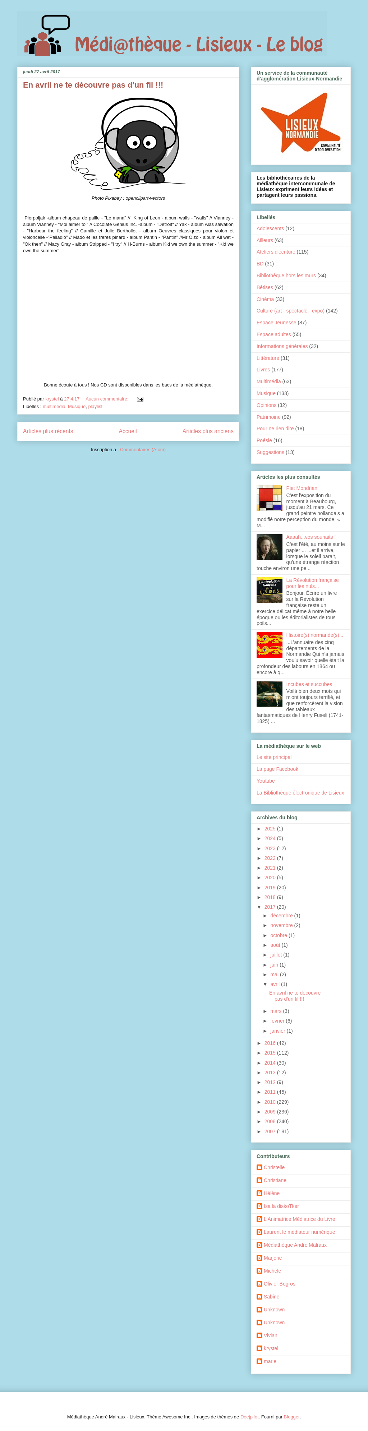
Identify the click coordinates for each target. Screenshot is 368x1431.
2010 (270, 1102)
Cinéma (265, 299)
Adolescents (270, 228)
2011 (270, 1092)
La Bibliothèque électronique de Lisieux (300, 793)
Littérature (268, 358)
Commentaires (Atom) (143, 449)
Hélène (272, 1193)
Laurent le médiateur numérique (299, 1232)
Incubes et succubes (309, 684)
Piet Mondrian (301, 488)
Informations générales (282, 346)
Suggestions (270, 452)
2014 (270, 1063)
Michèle (272, 1271)
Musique (77, 406)
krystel (271, 1348)
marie (270, 1361)
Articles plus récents (48, 431)
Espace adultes (274, 334)
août (275, 945)
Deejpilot (249, 1417)
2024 (270, 838)
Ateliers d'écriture (276, 252)
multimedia (54, 406)
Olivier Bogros (279, 1284)
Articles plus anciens (208, 431)
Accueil (128, 431)
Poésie (264, 440)
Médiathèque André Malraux (295, 1245)
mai (275, 974)
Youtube (266, 781)
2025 (270, 829)
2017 (270, 907)
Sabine (272, 1297)
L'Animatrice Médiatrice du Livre (299, 1219)
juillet (276, 955)
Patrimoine (269, 417)
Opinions (266, 405)
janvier (278, 1031)
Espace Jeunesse (276, 322)
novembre (282, 925)
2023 (270, 848)
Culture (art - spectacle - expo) (291, 311)
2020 (270, 877)
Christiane (275, 1180)
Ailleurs (265, 240)
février (278, 1021)
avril (275, 984)
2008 (270, 1121)
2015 (270, 1053)
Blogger (292, 1417)
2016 (270, 1043)
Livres (263, 369)
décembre (282, 915)
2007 (270, 1131)
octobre (279, 935)
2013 (270, 1072)
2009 (270, 1112)
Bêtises (265, 287)
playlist (95, 406)
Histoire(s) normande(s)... (315, 635)
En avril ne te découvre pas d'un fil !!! (93, 84)
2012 (270, 1082)
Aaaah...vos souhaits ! (311, 537)
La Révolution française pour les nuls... (312, 583)
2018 (270, 897)
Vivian (270, 1335)
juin (275, 965)
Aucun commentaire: (108, 399)
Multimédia (269, 381)
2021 (270, 868)
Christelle (274, 1167)
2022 (270, 858)
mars (276, 1011)
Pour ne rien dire (275, 428)
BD (260, 264)
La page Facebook (277, 769)
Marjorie (273, 1258)
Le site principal (274, 757)
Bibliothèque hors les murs (286, 275)
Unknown (274, 1309)
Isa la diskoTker (281, 1206)
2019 (270, 887)
